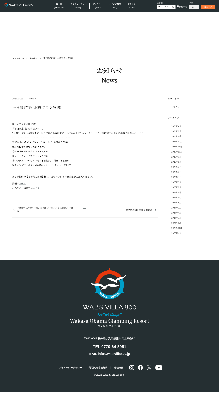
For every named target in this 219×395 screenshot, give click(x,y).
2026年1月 (176, 136)
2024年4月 (176, 215)
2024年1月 (176, 225)
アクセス (132, 6)
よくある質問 (116, 6)
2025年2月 (176, 188)
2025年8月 (176, 162)
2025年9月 (176, 157)
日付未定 (180, 6)
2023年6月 (176, 235)
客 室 (60, 6)
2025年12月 (177, 142)
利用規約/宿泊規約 (99, 370)
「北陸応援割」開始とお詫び (137, 210)
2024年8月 (176, 204)
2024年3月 (176, 220)
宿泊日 (159, 3)
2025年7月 (176, 168)
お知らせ (36, 58)
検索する (207, 7)
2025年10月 (177, 152)
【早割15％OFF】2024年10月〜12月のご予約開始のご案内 (44, 210)
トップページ (19, 58)
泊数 (190, 3)
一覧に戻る (84, 210)
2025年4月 (176, 178)
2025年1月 (176, 194)
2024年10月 (177, 199)
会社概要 (122, 370)
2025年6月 (176, 173)
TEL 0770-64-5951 (109, 349)
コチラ (22, 183)
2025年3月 (176, 183)
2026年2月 (176, 131)
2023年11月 (176, 230)
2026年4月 (176, 126)
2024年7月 (176, 209)
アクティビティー (79, 6)
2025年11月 (176, 147)
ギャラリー (99, 6)
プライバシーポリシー (67, 370)
